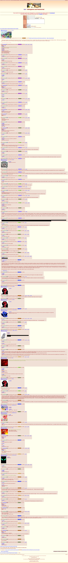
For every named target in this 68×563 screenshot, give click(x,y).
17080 (31, 318)
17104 (26, 481)
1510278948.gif (4, 427)
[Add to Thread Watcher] (4, 551)
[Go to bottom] (2, 28)
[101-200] (11, 549)
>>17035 (3, 125)
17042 (26, 147)
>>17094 (3, 443)
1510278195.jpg (4, 378)
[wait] (2, 160)
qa (2, 554)
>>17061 (3, 239)
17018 (24, 44)
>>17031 (3, 107)
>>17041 (3, 152)
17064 (26, 241)
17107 (28, 495)
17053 (28, 190)
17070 (23, 276)
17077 (26, 318)
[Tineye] (4, 160)
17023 (26, 54)
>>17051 (3, 196)
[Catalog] (8, 28)
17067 (25, 252)
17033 (28, 98)
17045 (24, 169)
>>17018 (3, 59)
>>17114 (3, 543)
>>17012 (3, 48)
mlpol (1, 0)
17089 (23, 400)
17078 (23, 325)
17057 (24, 218)
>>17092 (3, 441)
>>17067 (10, 288)
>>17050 (3, 191)
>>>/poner (40, 14)
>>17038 (3, 143)
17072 (23, 285)
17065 (23, 248)
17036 (26, 109)
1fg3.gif (12, 427)
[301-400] (17, 549)
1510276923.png (4, 299)
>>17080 (3, 353)
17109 (23, 511)
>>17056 (3, 223)
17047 (24, 175)
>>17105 (3, 500)
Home (25, 0)
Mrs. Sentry (4, 44)
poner (12, 0)
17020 (26, 44)
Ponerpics (28, 0)
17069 (28, 234)
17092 (25, 411)
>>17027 (3, 94)
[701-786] (29, 549)
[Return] (6, 28)
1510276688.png (4, 286)
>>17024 (3, 79)
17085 (23, 377)
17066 (25, 245)
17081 (23, 345)
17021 (28, 44)
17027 (24, 85)
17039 (28, 117)
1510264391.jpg (4, 159)
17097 (30, 435)
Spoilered (13, 286)
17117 (26, 530)
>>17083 (3, 374)
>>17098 (3, 474)
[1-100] (8, 549)
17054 (26, 195)
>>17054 (3, 209)
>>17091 (3, 423)
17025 (26, 73)
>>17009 (3, 46)
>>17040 (3, 156)
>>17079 (3, 341)
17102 (23, 481)
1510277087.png (4, 309)
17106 (26, 495)
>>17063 (3, 246)
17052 (26, 190)
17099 (26, 464)
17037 (28, 109)
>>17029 (3, 99)
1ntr (4, 0)
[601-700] (26, 549)
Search (23, 0)
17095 (26, 422)
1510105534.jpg (4, 30)
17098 (23, 464)
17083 (23, 356)
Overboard (14, 0)
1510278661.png (4, 412)
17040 (24, 142)
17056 (29, 195)
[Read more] (5, 270)
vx (5, 0)
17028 (24, 89)
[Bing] (1, 160)
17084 (31, 295)
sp (8, 0)
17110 (23, 515)
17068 (28, 230)
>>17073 (10, 311)
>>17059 (3, 231)
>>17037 (3, 134)
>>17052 (3, 205)
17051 (26, 186)
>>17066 (3, 257)
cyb (6, 0)
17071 (26, 276)
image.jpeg (13, 159)
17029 (26, 85)
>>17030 (3, 103)
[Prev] (6, 549)
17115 (23, 535)
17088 (23, 394)
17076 (23, 318)
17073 (23, 295)
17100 (28, 464)
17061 (25, 230)
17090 (26, 394)
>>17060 (3, 235)
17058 (26, 211)
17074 (23, 298)
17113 (28, 511)
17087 (23, 390)
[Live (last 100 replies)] (36, 549)
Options (66, 0)
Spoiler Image (41, 18)
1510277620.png (4, 330)
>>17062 (3, 242)
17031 (26, 98)
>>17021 (3, 67)
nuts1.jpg (12, 30)
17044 (26, 151)
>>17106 (3, 524)
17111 (26, 511)
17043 (26, 142)
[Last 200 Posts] (14, 546)
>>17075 (3, 319)
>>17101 (3, 482)
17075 (26, 295)
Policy (21, 0)
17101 (31, 464)
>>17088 (10, 409)
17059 (25, 222)
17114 (23, 530)
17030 (26, 93)
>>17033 (3, 123)
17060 (23, 230)
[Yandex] (6, 160)
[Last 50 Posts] (5, 546)
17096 (28, 435)
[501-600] (23, 549)
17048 (26, 175)
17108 (23, 507)
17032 (26, 102)
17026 (24, 81)
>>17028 (3, 96)
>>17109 (3, 520)
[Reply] (1, 546)
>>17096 (3, 465)
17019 (24, 54)
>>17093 (3, 437)
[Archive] (14, 28)
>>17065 (3, 368)
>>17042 (9, 161)
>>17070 (3, 281)
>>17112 (3, 532)
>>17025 (3, 87)
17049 (24, 183)
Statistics (18, 0)
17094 (26, 426)
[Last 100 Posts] (9, 546)
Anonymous (4, 85)
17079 (28, 295)
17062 (25, 234)
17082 (28, 329)
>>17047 (3, 180)
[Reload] (11, 28)
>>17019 (3, 71)
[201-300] (14, 549)
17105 (23, 495)
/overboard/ (52, 13)
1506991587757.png (14, 412)
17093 (23, 426)
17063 (23, 241)
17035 (24, 117)
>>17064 (3, 253)
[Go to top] (1, 552)
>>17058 (3, 228)
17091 (28, 394)
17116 (23, 539)
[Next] (32, 549)
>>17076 (3, 323)
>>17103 (3, 496)
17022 (24, 66)
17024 (31, 44)
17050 (24, 186)
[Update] (17, 28)
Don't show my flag (38, 17)
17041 (24, 147)
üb (9, 0)
